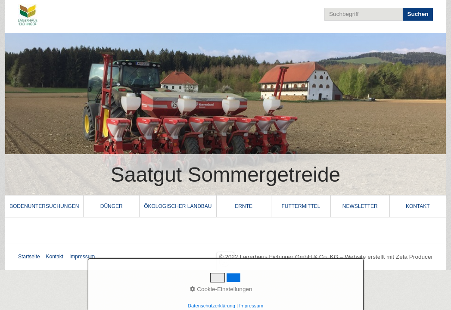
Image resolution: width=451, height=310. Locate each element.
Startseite (29, 257)
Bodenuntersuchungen (44, 206)
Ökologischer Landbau (178, 206)
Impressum (82, 257)
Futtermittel (300, 206)
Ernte (243, 206)
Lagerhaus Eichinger (107, 14)
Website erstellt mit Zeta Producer (389, 257)
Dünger (111, 206)
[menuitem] (44, 206)
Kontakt (418, 206)
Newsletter (360, 206)
